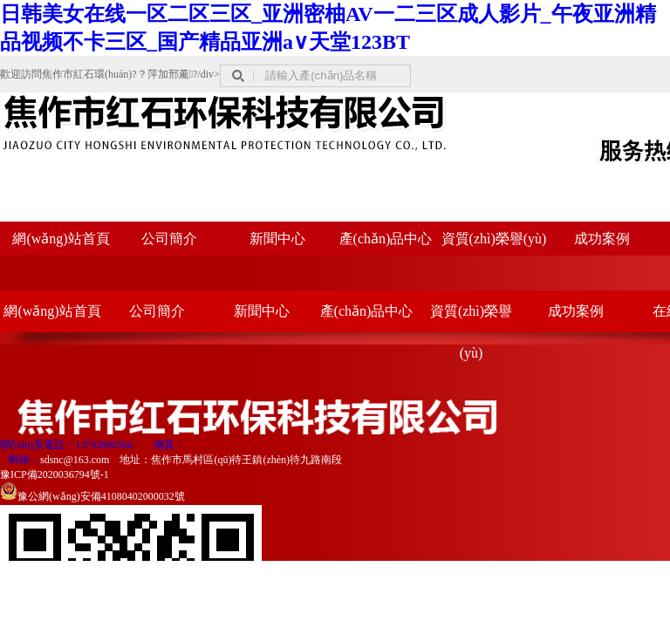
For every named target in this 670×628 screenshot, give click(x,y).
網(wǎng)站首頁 (60, 238)
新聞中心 (277, 238)
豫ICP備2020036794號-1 (54, 474)
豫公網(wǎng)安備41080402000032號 (92, 496)
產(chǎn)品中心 (386, 238)
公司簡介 (169, 238)
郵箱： (24, 460)
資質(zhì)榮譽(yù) (494, 238)
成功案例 (602, 238)
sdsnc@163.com (74, 460)
